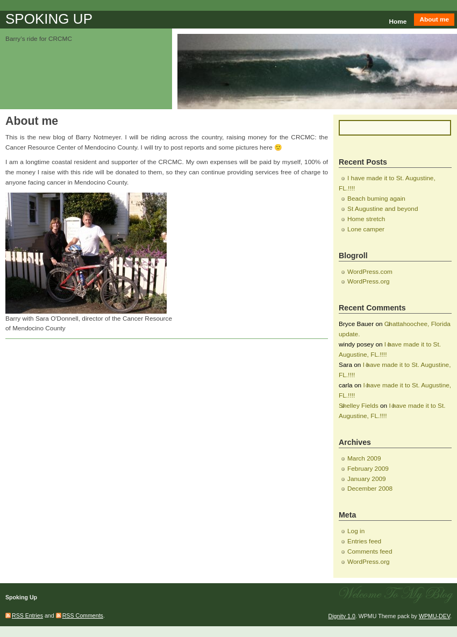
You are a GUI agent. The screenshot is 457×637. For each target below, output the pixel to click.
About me (434, 19)
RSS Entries (27, 615)
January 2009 (366, 479)
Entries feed (364, 541)
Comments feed (369, 551)
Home (398, 21)
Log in (356, 531)
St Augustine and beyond (382, 209)
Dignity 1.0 (342, 616)
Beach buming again (376, 198)
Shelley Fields (359, 405)
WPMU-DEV (434, 616)
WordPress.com (369, 271)
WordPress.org (368, 281)
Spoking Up (48, 19)
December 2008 (369, 488)
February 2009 (368, 468)
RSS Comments (82, 615)
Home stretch (366, 219)
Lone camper (365, 229)
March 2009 (364, 458)
